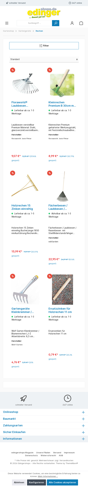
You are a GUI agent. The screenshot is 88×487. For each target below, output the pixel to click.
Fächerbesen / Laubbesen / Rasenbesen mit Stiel (59, 207)
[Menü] (7, 23)
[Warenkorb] (81, 23)
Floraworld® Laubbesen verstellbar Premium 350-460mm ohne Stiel (24, 104)
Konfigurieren (36, 482)
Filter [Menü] (44, 45)
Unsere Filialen (43, 452)
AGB (61, 455)
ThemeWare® (72, 463)
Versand (57, 452)
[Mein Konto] (72, 23)
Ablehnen (19, 482)
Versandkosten (66, 460)
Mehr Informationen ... (48, 476)
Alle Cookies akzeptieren (62, 482)
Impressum (69, 452)
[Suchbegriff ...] (34, 23)
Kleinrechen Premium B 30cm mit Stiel (62, 104)
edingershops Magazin (22, 452)
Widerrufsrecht (48, 455)
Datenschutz (31, 455)
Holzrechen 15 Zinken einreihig (22, 207)
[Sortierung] (44, 59)
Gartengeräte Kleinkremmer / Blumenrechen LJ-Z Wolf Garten (24, 311)
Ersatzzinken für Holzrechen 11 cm (60, 311)
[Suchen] (55, 23)
